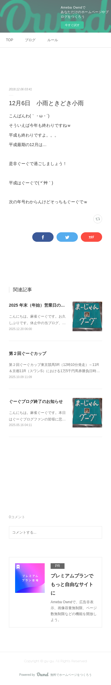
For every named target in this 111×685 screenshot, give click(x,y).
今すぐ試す (72, 25)
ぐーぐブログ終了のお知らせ (36, 401)
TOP (9, 40)
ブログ (30, 40)
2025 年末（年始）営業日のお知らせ (43, 305)
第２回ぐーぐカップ (27, 353)
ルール (52, 40)
